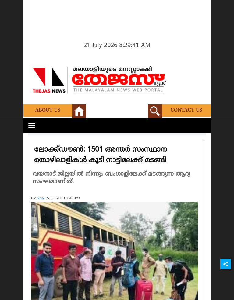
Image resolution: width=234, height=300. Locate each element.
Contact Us (186, 110)
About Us (47, 110)
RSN (40, 198)
